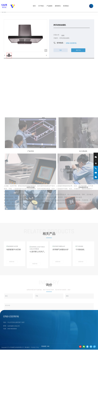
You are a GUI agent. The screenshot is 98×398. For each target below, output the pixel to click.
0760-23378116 (81, 4)
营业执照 (43, 346)
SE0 (48, 346)
